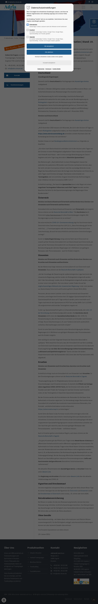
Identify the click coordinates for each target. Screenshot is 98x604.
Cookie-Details (56, 69)
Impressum (48, 69)
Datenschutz (41, 69)
